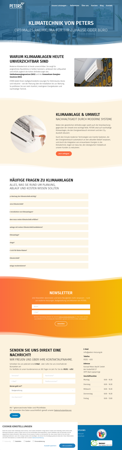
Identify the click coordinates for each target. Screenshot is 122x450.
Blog (102, 5)
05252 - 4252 (68, 369)
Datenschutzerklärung (62, 410)
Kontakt (109, 5)
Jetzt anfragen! (63, 154)
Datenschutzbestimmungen (67, 317)
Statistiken (17, 441)
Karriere (94, 5)
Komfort (27, 441)
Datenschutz (79, 436)
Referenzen (74, 5)
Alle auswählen (67, 445)
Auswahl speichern (50, 445)
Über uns (85, 5)
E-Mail (37, 364)
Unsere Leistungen (59, 5)
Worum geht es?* (16, 386)
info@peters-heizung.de (93, 352)
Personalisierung (39, 441)
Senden (15, 415)
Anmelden (61, 324)
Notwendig (6, 441)
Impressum (79, 434)
